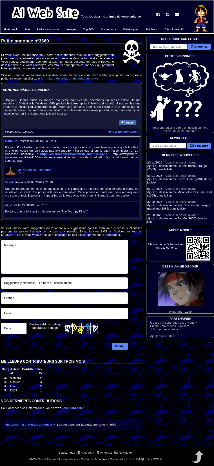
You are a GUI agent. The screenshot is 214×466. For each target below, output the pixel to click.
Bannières (100, 459)
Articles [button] (151, 29)
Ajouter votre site (162, 336)
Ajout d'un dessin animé (180, 162)
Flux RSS (154, 459)
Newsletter (123, 452)
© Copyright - (53, 459)
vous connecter (73, 408)
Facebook (86, 452)
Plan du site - (71, 459)
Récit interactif (174, 29)
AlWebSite (36, 459)
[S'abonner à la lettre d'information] (167, 145)
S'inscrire (199, 145)
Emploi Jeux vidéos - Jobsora (169, 326)
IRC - (128, 459)
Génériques (131, 29)
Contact (86, 459)
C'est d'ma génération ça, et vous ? (173, 322)
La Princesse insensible (34, 169)
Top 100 (88, 29)
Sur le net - (117, 459)
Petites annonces (48, 29)
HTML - (139, 459)
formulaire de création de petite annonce (69, 78)
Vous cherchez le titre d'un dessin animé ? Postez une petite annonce (180, 95)
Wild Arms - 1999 (180, 292)
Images (71, 29)
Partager (128, 122)
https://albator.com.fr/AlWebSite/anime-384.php (73, 154)
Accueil (10, 29)
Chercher (199, 46)
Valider (120, 346)
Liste (27, 29)
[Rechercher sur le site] (168, 46)
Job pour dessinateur (164, 329)
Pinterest (104, 452)
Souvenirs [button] (108, 29)
